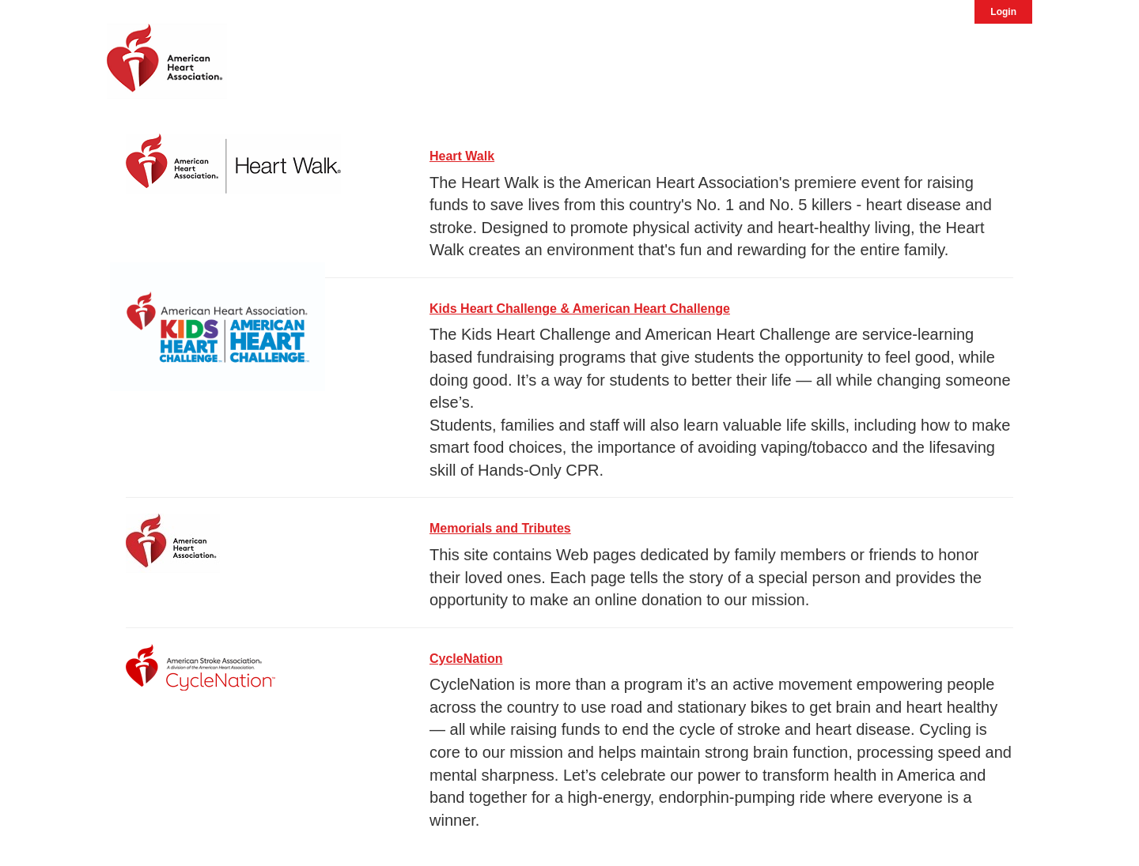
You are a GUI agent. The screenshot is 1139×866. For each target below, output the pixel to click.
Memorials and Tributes (500, 528)
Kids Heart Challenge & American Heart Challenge (579, 308)
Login (1003, 12)
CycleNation (465, 658)
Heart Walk (461, 156)
